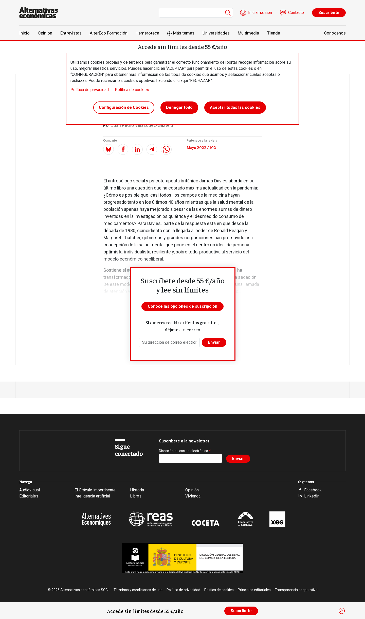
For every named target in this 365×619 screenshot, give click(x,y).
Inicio (24, 33)
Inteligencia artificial (92, 496)
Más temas (183, 33)
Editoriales (28, 496)
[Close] (342, 611)
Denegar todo (179, 107)
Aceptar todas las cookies (235, 107)
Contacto (296, 12)
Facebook (313, 490)
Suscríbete (328, 12)
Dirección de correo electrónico (183, 451)
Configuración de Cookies (124, 107)
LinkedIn (311, 496)
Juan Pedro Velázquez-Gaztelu (142, 125)
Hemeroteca (147, 33)
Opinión (45, 33)
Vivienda (192, 496)
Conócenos (335, 33)
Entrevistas (71, 33)
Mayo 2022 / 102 (201, 147)
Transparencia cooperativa (296, 590)
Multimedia (248, 33)
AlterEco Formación (108, 33)
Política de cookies (132, 89)
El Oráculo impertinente (95, 490)
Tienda (273, 33)
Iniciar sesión (260, 12)
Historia (137, 490)
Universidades (216, 33)
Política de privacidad (89, 89)
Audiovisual (29, 490)
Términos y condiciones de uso (138, 590)
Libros (135, 496)
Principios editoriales (254, 590)
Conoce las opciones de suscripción (182, 306)
